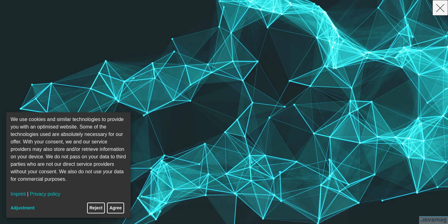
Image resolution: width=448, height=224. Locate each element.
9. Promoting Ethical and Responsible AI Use (198, 181)
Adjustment (23, 207)
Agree (116, 207)
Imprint (18, 194)
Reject (96, 207)
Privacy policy (45, 194)
